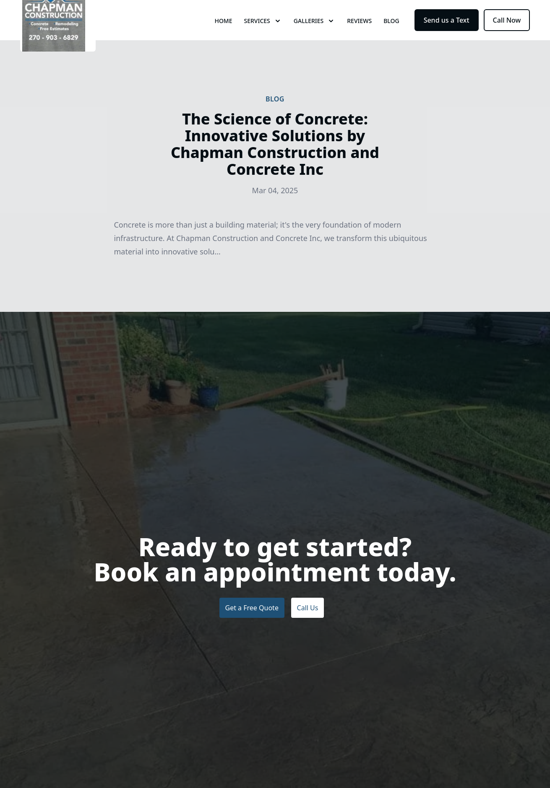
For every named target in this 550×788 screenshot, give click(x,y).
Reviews (359, 37)
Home (223, 37)
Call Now (507, 36)
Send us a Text (446, 36)
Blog (391, 37)
